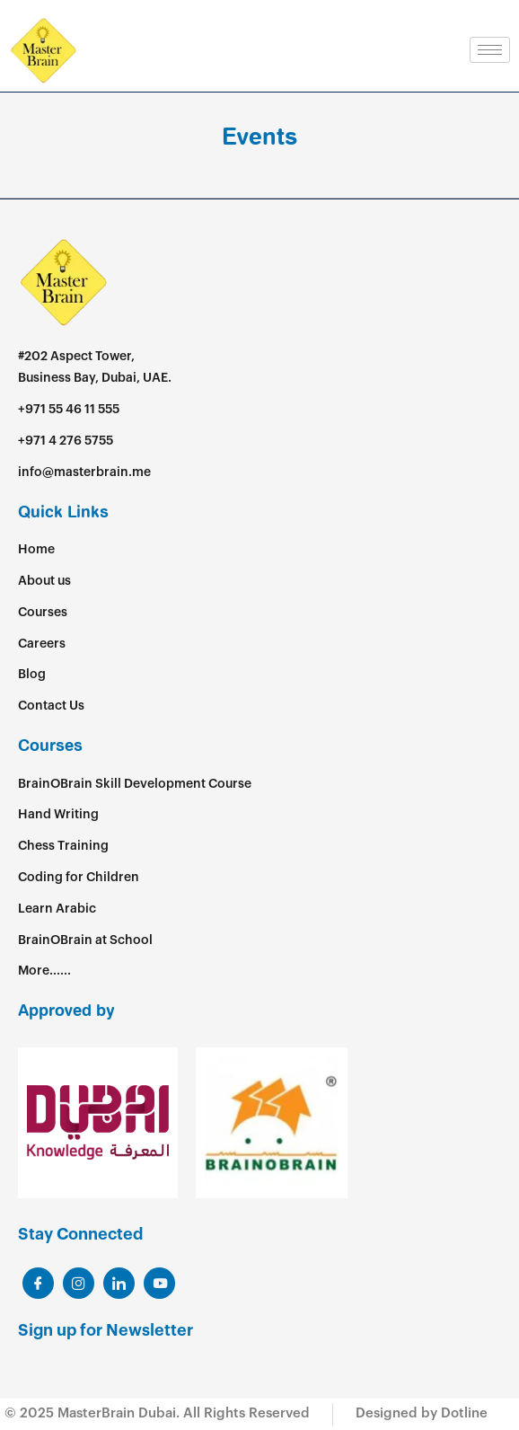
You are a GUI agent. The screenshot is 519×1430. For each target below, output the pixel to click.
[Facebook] (38, 1283)
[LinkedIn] (78, 1283)
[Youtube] (159, 1283)
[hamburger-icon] (490, 50)
